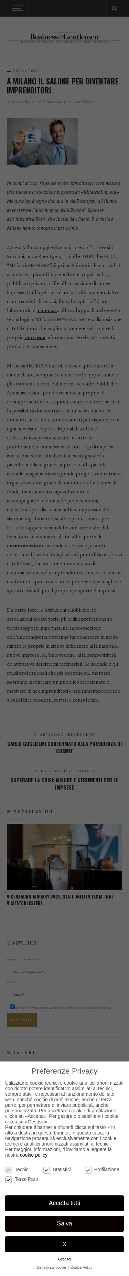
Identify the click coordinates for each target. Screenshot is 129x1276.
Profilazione (102, 1169)
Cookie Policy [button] (82, 1267)
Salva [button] (64, 1223)
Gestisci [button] (64, 1259)
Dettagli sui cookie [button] (52, 1267)
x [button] (64, 1243)
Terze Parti (21, 1179)
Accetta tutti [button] (64, 1203)
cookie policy (33, 1155)
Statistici (57, 1169)
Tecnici (17, 1169)
